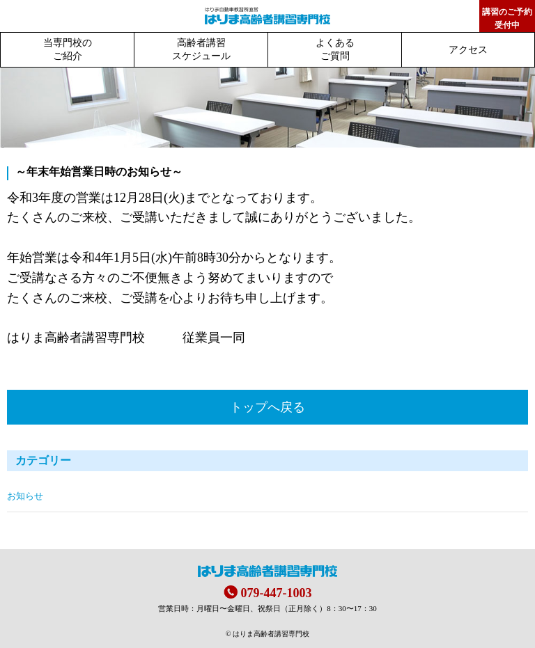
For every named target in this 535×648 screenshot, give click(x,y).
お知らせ (25, 496)
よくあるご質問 (335, 49)
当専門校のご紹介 (67, 49)
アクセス (468, 50)
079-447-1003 (276, 593)
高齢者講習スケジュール (201, 49)
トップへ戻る (267, 407)
